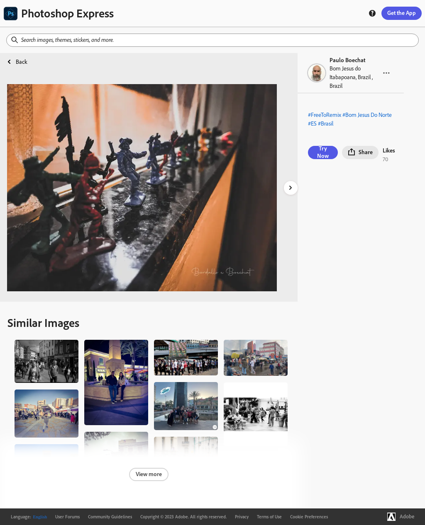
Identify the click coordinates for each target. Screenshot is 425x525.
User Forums (67, 517)
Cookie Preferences (309, 517)
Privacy (242, 517)
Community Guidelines (110, 517)
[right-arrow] (291, 188)
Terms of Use (269, 517)
